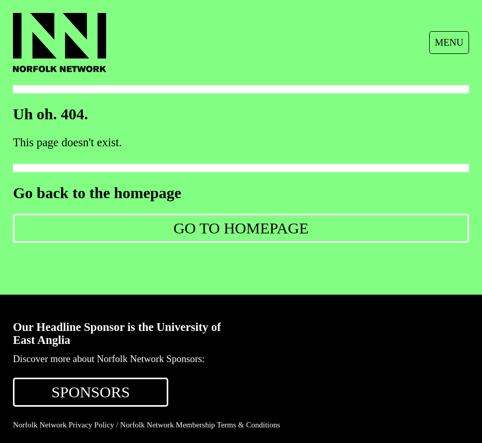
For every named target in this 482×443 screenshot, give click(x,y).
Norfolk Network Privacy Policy (63, 425)
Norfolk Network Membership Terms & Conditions (200, 425)
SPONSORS (90, 391)
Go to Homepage (241, 228)
